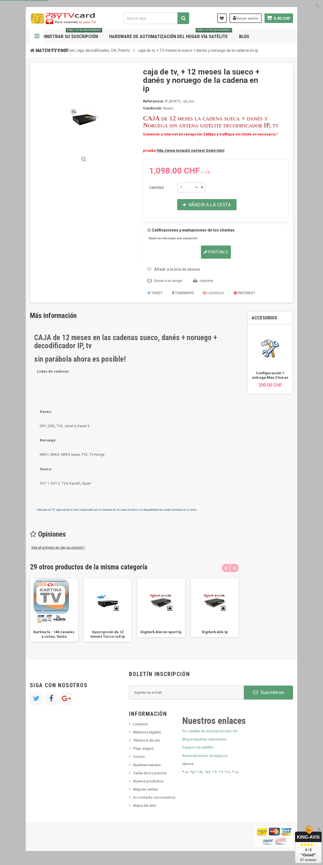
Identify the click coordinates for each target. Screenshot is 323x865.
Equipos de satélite (197, 747)
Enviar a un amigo (168, 281)
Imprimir (206, 281)
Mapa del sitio (144, 805)
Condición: (152, 108)
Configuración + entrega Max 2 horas (270, 375)
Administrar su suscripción (69, 34)
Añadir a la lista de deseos (177, 269)
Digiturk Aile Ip (215, 632)
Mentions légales (147, 732)
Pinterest (244, 293)
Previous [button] (226, 568)
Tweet (155, 293)
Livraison (140, 724)
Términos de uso (146, 740)
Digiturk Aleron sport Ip (161, 632)
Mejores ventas (145, 789)
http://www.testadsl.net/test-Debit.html (190, 150)
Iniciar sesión (245, 17)
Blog (244, 36)
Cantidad (156, 187)
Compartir (183, 293)
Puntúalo (216, 252)
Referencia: (153, 101)
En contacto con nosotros (154, 797)
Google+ (213, 293)
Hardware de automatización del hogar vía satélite (170, 34)
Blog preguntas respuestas (204, 739)
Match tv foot (52, 50)
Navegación (37, 36)
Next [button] (234, 568)
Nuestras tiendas (147, 765)
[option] (54, 610)
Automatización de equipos (204, 756)
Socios (139, 756)
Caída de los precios (150, 773)
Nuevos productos (148, 781)
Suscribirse (268, 692)
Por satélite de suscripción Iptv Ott (209, 731)
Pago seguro (143, 748)
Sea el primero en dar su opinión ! (58, 547)
